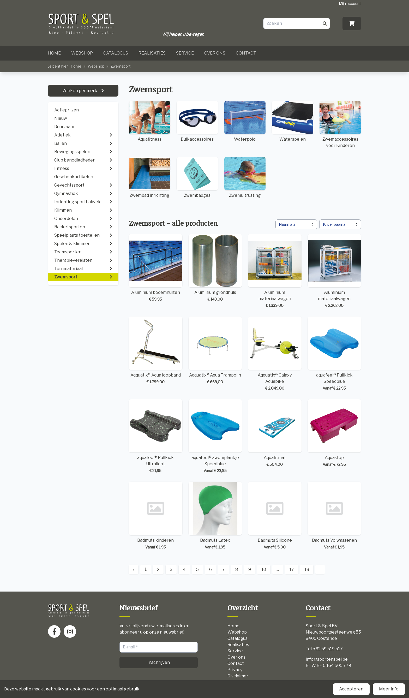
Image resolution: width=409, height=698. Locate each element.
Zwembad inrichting (149, 177)
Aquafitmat (275, 433)
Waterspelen (292, 121)
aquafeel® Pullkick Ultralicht (155, 436)
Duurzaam (64, 126)
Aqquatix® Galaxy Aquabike (275, 354)
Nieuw (60, 118)
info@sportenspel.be (327, 659)
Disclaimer (237, 675)
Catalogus (115, 53)
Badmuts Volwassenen (334, 516)
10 (263, 569)
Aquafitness (149, 121)
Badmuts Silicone (275, 516)
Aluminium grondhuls (215, 268)
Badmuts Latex (215, 516)
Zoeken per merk (80, 90)
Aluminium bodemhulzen (155, 268)
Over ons (214, 53)
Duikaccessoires (197, 121)
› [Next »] (320, 569)
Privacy (234, 669)
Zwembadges (197, 177)
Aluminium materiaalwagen (275, 271)
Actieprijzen (66, 110)
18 (306, 569)
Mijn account (350, 3)
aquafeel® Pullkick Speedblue (334, 354)
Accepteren (351, 689)
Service (185, 53)
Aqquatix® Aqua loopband (155, 351)
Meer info (389, 689)
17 (291, 569)
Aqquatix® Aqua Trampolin (215, 351)
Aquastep (334, 433)
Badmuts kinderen (155, 516)
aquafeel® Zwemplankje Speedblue (215, 436)
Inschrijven (158, 662)
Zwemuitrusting (245, 177)
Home (54, 53)
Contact (246, 53)
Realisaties (152, 53)
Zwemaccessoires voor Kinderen (340, 124)
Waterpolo (245, 121)
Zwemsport (121, 66)
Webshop (82, 53)
